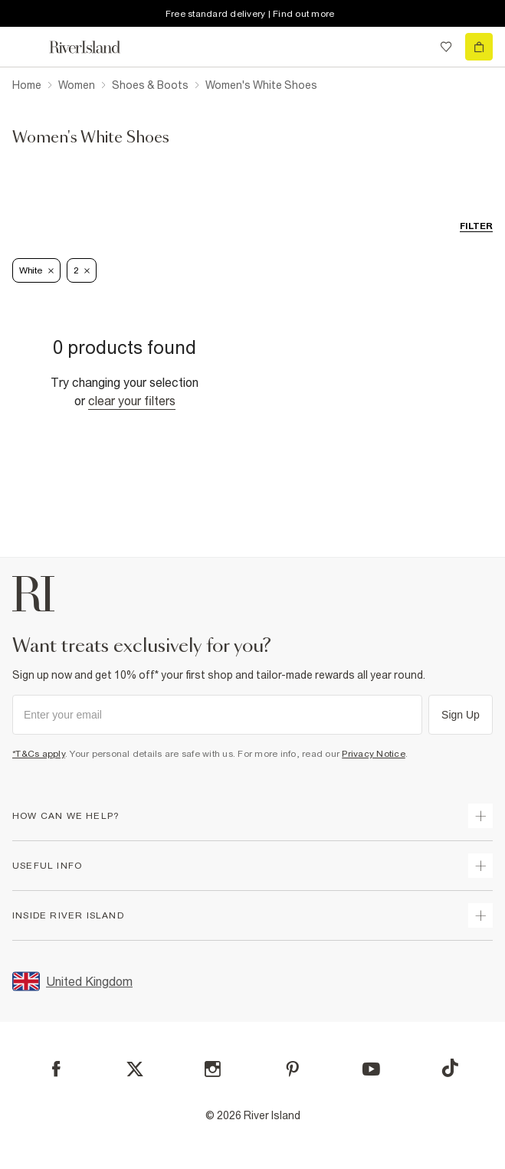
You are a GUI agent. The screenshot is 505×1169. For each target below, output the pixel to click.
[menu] (26, 47)
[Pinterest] (292, 1069)
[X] (135, 1069)
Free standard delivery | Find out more (250, 13)
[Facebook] (56, 1069)
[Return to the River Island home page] (95, 47)
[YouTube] (371, 1069)
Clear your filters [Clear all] (131, 401)
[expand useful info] (480, 865)
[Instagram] (212, 1069)
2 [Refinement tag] (82, 270)
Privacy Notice (373, 753)
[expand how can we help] (480, 816)
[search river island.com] (414, 47)
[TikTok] (450, 1068)
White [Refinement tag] (36, 270)
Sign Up (460, 715)
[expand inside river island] (480, 915)
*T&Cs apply (38, 753)
